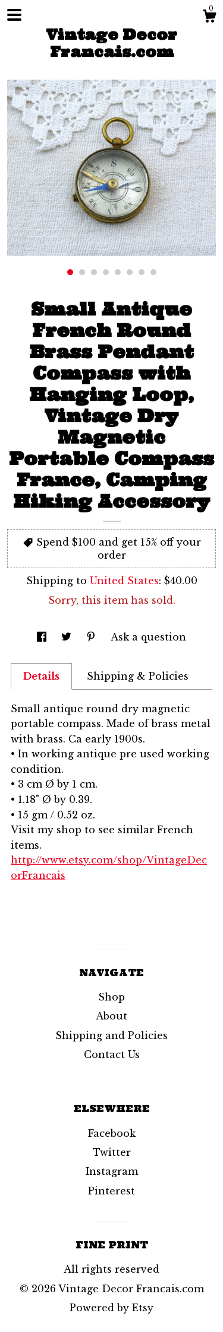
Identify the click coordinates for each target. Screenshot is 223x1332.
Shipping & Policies (138, 676)
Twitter (112, 1152)
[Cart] (209, 18)
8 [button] (153, 272)
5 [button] (118, 272)
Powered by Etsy (111, 1308)
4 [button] (106, 272)
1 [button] (70, 272)
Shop (111, 997)
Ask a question (148, 637)
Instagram (112, 1171)
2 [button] (82, 272)
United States (124, 581)
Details (41, 676)
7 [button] (142, 272)
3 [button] (94, 272)
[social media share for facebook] (43, 637)
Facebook (112, 1133)
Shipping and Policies (111, 1035)
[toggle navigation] (14, 15)
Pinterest (111, 1191)
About (111, 1016)
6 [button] (130, 272)
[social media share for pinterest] (92, 637)
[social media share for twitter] (67, 637)
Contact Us (112, 1054)
